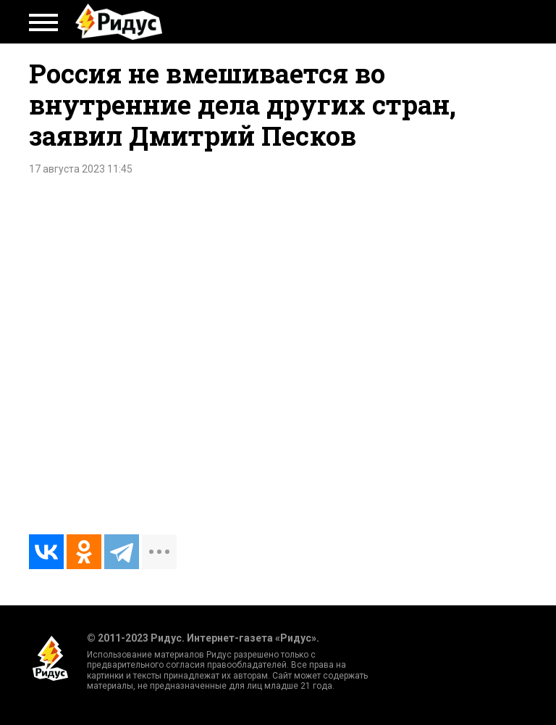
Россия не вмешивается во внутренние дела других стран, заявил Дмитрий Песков (242, 104)
